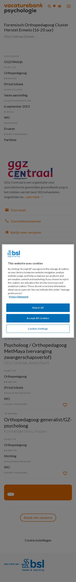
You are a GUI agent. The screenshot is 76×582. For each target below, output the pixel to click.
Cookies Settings (38, 328)
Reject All (38, 307)
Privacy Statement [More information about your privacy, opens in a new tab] (18, 296)
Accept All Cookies (38, 318)
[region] (38, 291)
